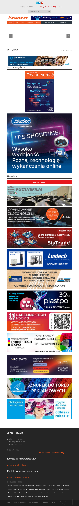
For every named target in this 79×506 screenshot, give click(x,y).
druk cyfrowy (51, 485)
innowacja (65, 492)
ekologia (32, 485)
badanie (22, 496)
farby (42, 492)
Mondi (36, 489)
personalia (58, 485)
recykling (27, 485)
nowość (46, 493)
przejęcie (67, 485)
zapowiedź (14, 492)
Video (22, 22)
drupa (55, 492)
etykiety (45, 485)
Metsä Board (22, 489)
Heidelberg (48, 489)
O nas (16, 22)
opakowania (10, 485)
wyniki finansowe (29, 496)
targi (23, 485)
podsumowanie (10, 496)
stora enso (17, 496)
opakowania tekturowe (41, 496)
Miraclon (51, 492)
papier (35, 492)
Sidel (39, 493)
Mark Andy (16, 489)
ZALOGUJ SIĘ (21, 7)
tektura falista (55, 489)
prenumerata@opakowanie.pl (20, 477)
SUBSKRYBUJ (30, 7)
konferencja (23, 492)
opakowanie (10, 489)
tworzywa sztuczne (30, 489)
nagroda (18, 492)
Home (10, 22)
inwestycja (39, 485)
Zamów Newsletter (39, 182)
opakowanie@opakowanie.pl (53, 452)
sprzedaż (60, 493)
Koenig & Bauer (66, 489)
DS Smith (28, 492)
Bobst (32, 492)
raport (62, 485)
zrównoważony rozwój (17, 485)
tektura (9, 492)
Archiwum (30, 22)
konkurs (61, 489)
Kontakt (38, 22)
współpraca (42, 489)
